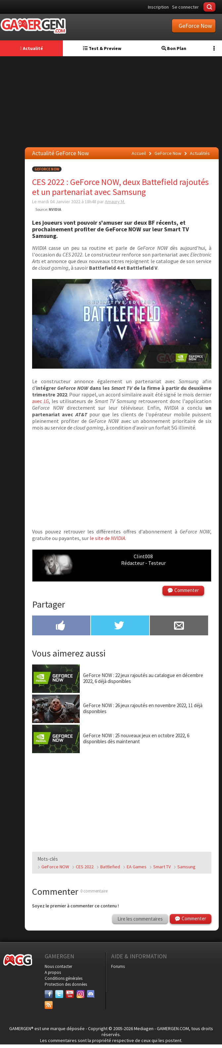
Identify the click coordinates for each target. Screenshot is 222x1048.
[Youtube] (70, 994)
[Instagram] (80, 994)
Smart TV (162, 867)
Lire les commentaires (140, 919)
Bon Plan (173, 48)
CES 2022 (85, 867)
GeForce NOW (55, 867)
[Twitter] (59, 994)
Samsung (186, 867)
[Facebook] (49, 994)
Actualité (31, 48)
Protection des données (66, 984)
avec (40, 401)
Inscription (158, 7)
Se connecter (185, 7)
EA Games (137, 867)
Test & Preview (102, 48)
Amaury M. (115, 202)
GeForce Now (46, 169)
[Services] (49, 1005)
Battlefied (110, 867)
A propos (53, 972)
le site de (107, 538)
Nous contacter (58, 966)
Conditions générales (63, 978)
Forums (118, 966)
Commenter (186, 590)
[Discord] (91, 994)
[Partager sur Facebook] (61, 626)
